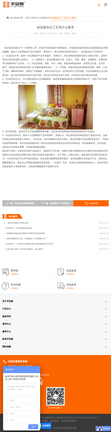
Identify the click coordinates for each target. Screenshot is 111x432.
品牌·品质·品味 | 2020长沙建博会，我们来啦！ (25, 249)
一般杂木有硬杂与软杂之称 (17, 223)
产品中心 (6, 309)
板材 (6, 51)
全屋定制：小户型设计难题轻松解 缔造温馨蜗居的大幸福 (29, 244)
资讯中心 (35, 18)
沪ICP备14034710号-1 (88, 417)
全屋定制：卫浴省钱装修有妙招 (19, 228)
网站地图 (6, 346)
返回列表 (91, 203)
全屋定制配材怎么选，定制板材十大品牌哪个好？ (26, 239)
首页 (28, 18)
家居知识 (45, 18)
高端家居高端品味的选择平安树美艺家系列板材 (25, 233)
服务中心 (6, 331)
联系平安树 (7, 339)
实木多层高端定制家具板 (65, 428)
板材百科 (6, 316)
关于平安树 (7, 301)
